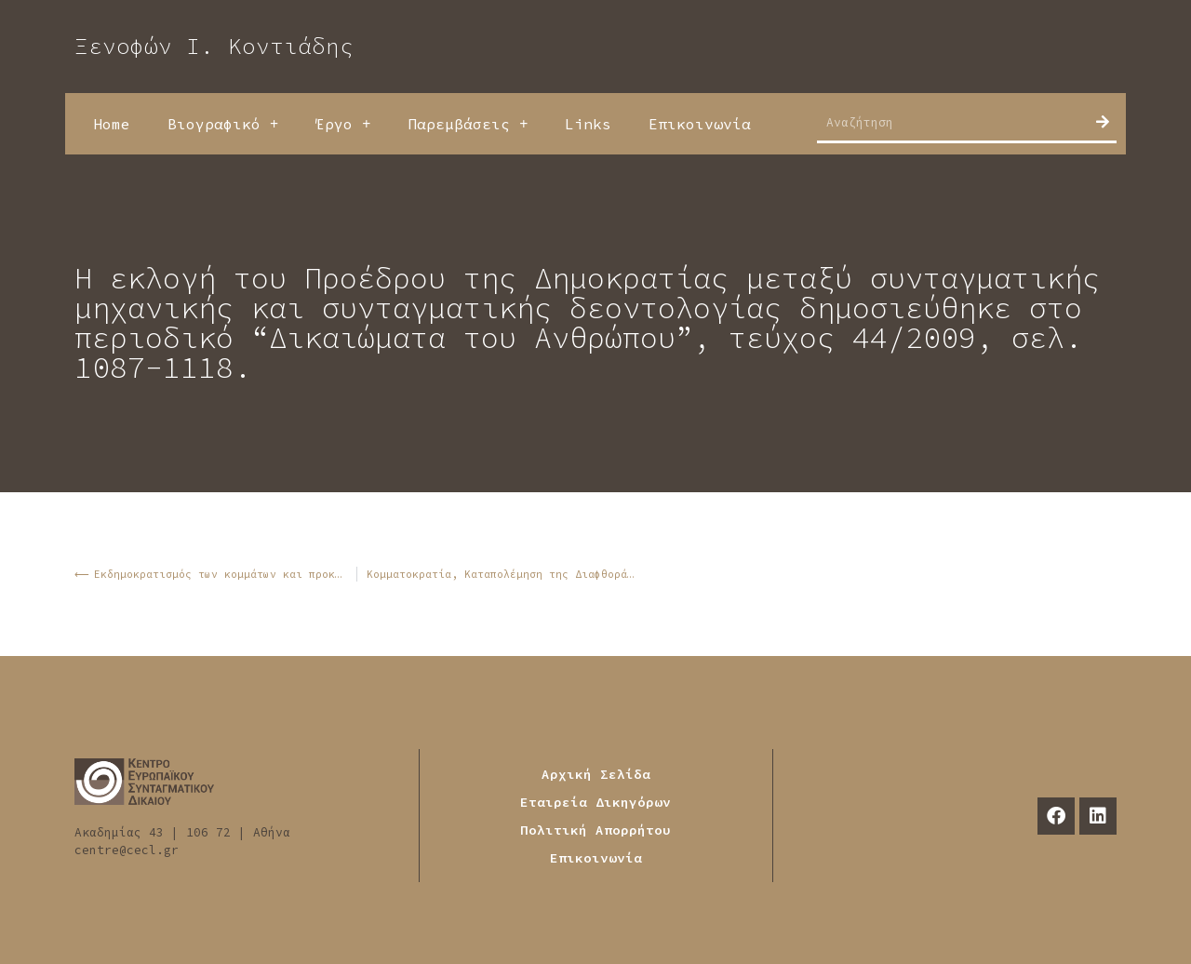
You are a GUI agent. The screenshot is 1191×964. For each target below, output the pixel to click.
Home (111, 123)
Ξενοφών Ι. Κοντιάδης (214, 46)
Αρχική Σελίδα (596, 774)
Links (588, 123)
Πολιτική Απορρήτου (595, 830)
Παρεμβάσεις (468, 124)
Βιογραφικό (222, 124)
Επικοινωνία (700, 123)
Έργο (342, 124)
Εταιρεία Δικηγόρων (595, 802)
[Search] (1103, 122)
